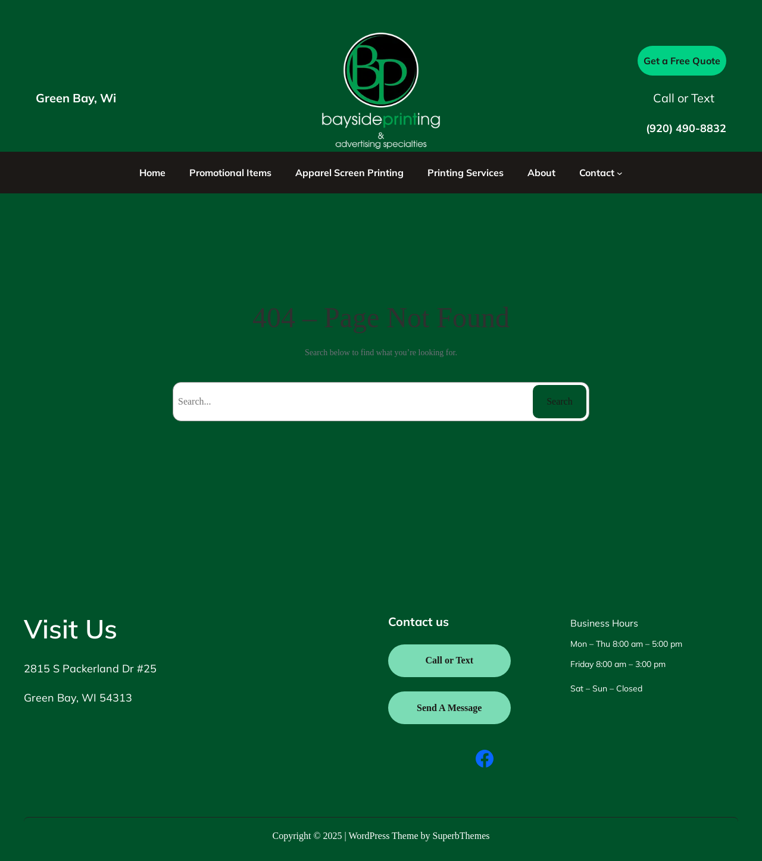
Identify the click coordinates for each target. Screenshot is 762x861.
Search (559, 401)
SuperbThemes (461, 836)
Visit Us (70, 628)
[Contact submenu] (620, 173)
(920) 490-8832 (686, 128)
